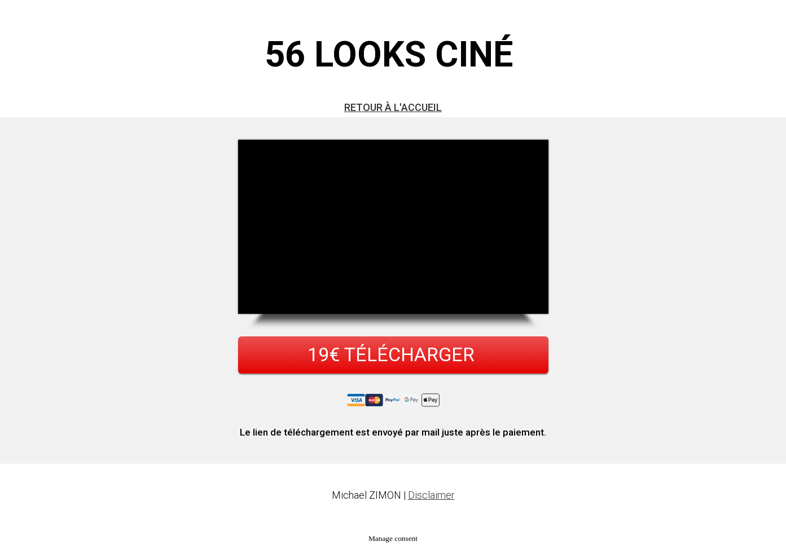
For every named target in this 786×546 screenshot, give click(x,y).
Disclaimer (431, 495)
